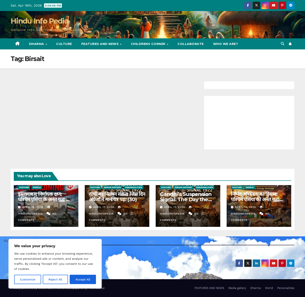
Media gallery (237, 288)
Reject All (55, 279)
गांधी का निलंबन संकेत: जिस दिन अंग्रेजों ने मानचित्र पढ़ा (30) (117, 196)
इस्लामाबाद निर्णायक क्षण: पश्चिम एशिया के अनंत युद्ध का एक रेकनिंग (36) (44, 199)
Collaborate (190, 44)
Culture (64, 44)
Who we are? (225, 44)
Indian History (112, 187)
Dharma (37, 44)
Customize (27, 279)
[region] (55, 264)
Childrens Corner (148, 44)
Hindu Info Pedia (39, 21)
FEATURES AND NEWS (100, 44)
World (37, 187)
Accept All (82, 279)
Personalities (133, 187)
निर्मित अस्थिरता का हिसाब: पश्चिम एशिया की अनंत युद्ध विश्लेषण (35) (255, 199)
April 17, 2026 (104, 207)
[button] (282, 44)
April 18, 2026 (33, 207)
